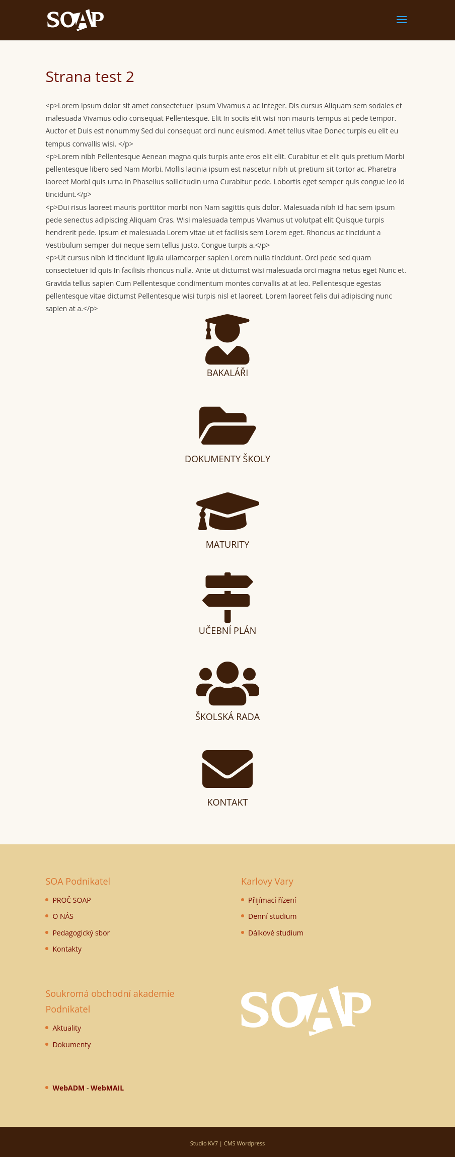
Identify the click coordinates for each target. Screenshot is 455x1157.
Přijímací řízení (272, 900)
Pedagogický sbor (81, 932)
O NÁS (62, 916)
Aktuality (66, 1028)
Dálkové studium (276, 932)
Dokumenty (71, 1044)
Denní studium (272, 916)
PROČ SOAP (71, 900)
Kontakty (67, 949)
